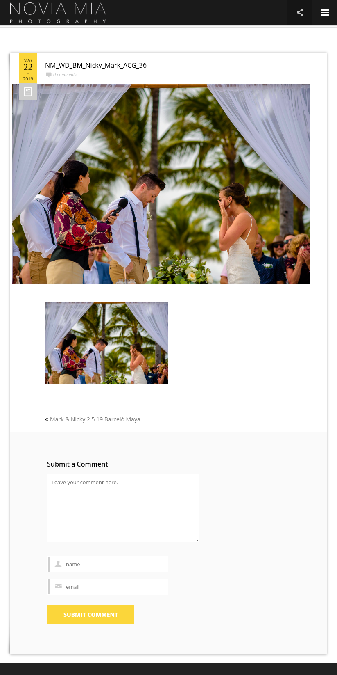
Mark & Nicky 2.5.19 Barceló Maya (95, 419)
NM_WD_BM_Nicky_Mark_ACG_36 (96, 65)
